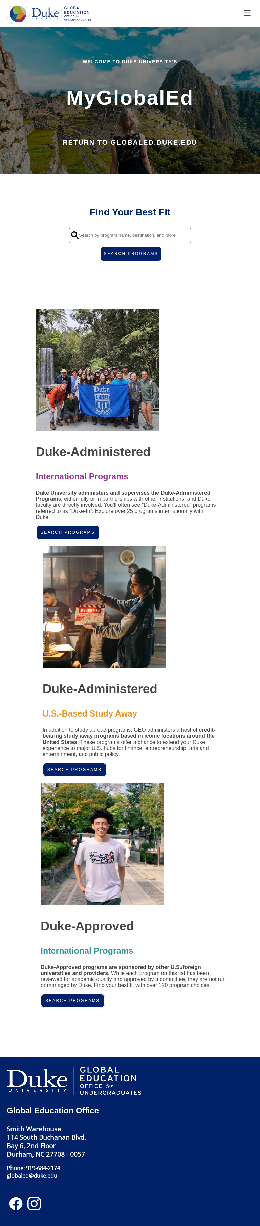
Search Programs (68, 532)
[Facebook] (16, 1206)
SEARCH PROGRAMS (131, 253)
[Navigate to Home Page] (51, 13)
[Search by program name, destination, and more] (130, 235)
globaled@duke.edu (32, 1175)
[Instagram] (34, 1206)
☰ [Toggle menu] (247, 13)
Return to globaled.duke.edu (130, 142)
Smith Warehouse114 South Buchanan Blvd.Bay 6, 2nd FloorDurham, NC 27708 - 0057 (46, 1141)
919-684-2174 (43, 1168)
